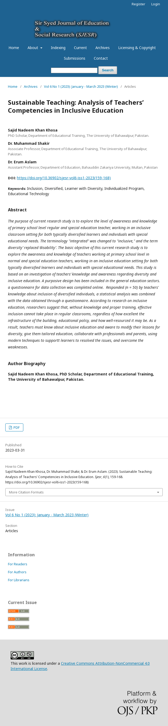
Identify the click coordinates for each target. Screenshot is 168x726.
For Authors (17, 572)
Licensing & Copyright (137, 47)
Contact (101, 58)
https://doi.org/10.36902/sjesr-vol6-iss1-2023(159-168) (64, 177)
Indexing (58, 47)
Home (13, 47)
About (33, 47)
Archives (102, 47)
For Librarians (18, 580)
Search (107, 70)
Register (138, 4)
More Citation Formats (26, 492)
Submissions (74, 58)
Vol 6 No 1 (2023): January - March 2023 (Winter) (81, 86)
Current (80, 47)
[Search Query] (74, 70)
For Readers (17, 564)
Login (155, 4)
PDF (16, 427)
